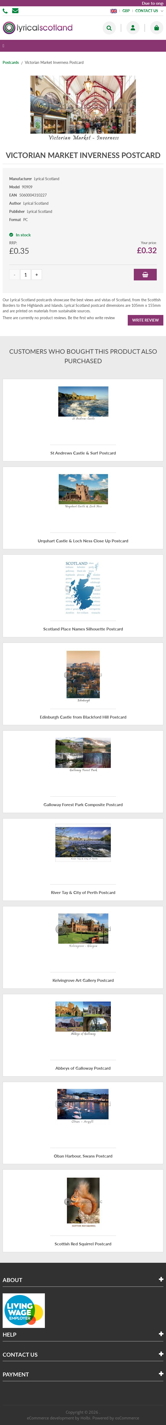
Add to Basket (145, 274)
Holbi (85, 1418)
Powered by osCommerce (115, 1418)
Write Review (145, 320)
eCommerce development (50, 1418)
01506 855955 (6, 10)
